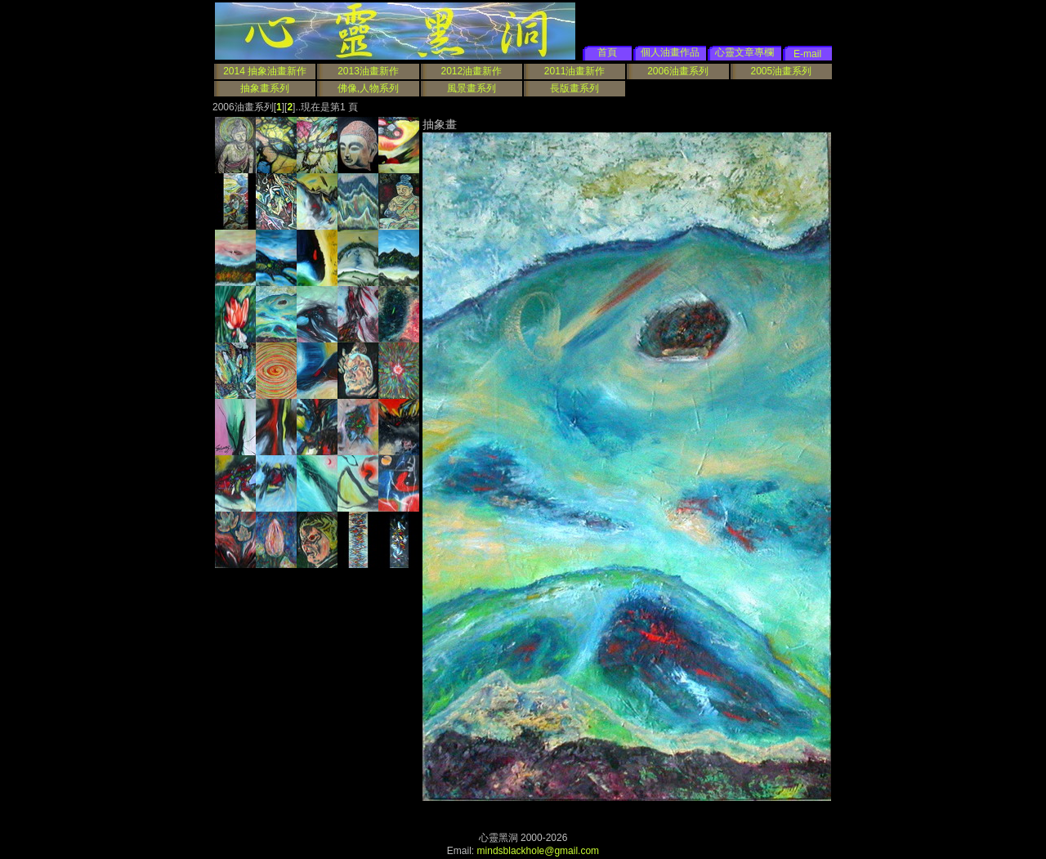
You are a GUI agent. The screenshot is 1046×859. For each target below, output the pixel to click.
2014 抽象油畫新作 (264, 71)
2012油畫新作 (471, 71)
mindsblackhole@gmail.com (538, 851)
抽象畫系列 (264, 88)
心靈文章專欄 (744, 52)
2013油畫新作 (368, 71)
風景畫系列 (471, 88)
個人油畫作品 (670, 52)
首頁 (607, 52)
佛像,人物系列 (368, 88)
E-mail (807, 54)
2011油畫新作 (575, 71)
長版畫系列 (574, 88)
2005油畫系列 (780, 71)
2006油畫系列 (678, 71)
